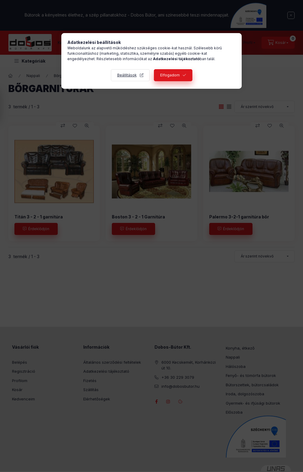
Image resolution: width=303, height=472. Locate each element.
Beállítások (127, 75)
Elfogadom (170, 75)
